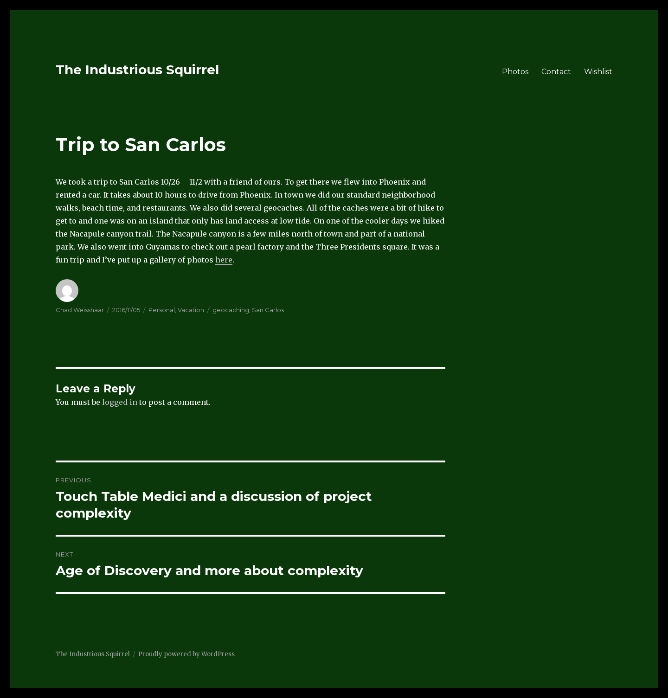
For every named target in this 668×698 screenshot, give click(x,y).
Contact (556, 71)
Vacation (191, 310)
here (223, 259)
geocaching (230, 310)
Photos (515, 71)
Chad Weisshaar (80, 310)
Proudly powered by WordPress (186, 654)
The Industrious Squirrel (137, 69)
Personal (161, 310)
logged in (119, 402)
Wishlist (598, 71)
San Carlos (268, 310)
